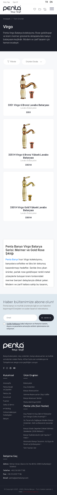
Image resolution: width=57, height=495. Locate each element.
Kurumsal (7, 397)
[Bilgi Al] (45, 9)
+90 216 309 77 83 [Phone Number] (18, 470)
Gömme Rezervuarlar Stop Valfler (36, 394)
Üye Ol (15, 2)
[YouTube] (14, 368)
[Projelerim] (40, 9)
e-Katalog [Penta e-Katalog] (7, 408)
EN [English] (51, 2)
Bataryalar (27, 383)
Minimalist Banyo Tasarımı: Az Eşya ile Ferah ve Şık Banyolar (38, 442)
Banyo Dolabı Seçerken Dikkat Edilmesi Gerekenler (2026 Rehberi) (38, 430)
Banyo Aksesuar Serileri (32, 398)
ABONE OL (46, 318)
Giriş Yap (6, 2)
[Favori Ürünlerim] (34, 9)
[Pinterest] (11, 368)
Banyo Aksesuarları (31, 391)
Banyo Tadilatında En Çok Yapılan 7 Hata (37, 436)
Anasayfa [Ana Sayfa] (7, 383)
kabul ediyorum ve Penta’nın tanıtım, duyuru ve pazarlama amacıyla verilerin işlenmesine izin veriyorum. (28, 326)
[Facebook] (4, 368)
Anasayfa (6, 19)
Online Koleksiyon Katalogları (9, 413)
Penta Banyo (11, 259)
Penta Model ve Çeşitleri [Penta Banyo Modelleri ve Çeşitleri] (8, 388)
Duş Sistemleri (29, 387)
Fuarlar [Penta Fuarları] (6, 401)
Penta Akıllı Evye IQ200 (32, 402)
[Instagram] (7, 368)
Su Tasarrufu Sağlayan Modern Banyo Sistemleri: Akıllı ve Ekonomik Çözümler (38, 422)
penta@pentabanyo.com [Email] (18, 478)
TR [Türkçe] (46, 2)
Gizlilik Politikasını (13, 324)
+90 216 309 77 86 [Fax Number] (14, 474)
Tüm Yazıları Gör (29, 448)
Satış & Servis (8, 405)
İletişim (6, 419)
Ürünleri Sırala (32, 62)
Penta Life (7, 393)
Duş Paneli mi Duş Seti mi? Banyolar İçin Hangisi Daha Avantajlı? (37, 415)
